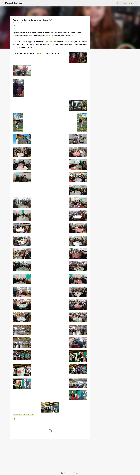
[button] (14, 26)
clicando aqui (51, 41)
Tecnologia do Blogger (70, 473)
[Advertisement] (50, 454)
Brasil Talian (13, 3)
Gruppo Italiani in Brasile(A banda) (23, 414)
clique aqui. (38, 53)
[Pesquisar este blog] (129, 3)
